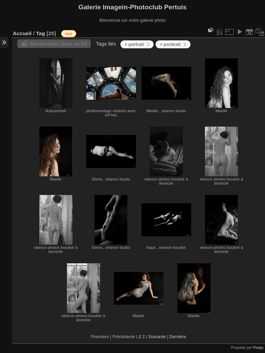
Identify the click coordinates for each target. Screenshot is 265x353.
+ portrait (137, 44)
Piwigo (258, 347)
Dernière (177, 336)
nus (68, 33)
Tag (40, 33)
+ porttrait (173, 44)
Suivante (157, 336)
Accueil (22, 33)
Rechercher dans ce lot (58, 44)
